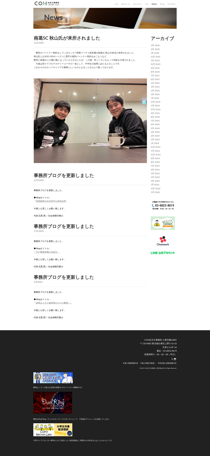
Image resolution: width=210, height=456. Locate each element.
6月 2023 (155, 174)
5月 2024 (155, 133)
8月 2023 (155, 167)
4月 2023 (155, 182)
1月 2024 (155, 148)
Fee (146, 6)
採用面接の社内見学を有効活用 (51, 206)
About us (125, 6)
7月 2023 (155, 170)
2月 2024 (155, 144)
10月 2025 (155, 69)
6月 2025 (155, 84)
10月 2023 (155, 159)
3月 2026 (155, 50)
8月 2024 (155, 122)
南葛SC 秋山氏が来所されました (67, 43)
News (154, 6)
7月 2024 (155, 125)
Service (137, 6)
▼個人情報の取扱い (148, 368)
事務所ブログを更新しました (64, 180)
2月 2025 (155, 99)
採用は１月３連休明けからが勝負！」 (54, 307)
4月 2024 (155, 137)
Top (116, 6)
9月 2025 (155, 73)
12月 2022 (155, 193)
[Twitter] (172, 364)
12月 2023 (155, 152)
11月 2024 (155, 110)
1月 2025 (155, 103)
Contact (171, 6)
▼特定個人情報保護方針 (167, 368)
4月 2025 (155, 91)
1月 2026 (155, 58)
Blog (162, 6)
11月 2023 (155, 155)
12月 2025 (155, 61)
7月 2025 (155, 80)
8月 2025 (155, 76)
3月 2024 (155, 140)
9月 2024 (155, 118)
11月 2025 (155, 65)
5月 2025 (155, 88)
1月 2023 (155, 189)
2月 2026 (155, 54)
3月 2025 (155, 95)
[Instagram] (175, 364)
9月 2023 (155, 163)
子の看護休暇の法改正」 (46, 257)
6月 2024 (155, 129)
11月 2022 (155, 197)
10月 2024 (155, 114)
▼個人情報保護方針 (130, 368)
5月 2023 (155, 178)
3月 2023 (155, 186)
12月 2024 (155, 106)
